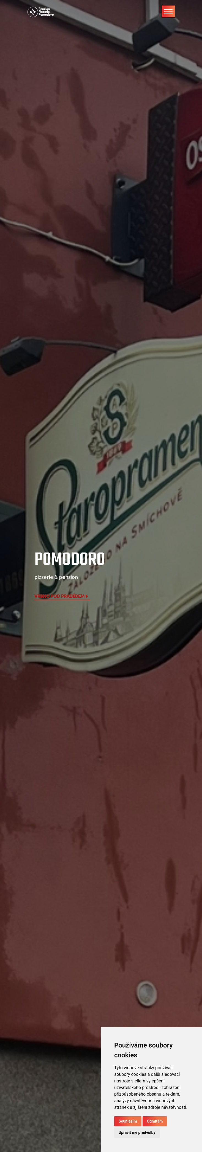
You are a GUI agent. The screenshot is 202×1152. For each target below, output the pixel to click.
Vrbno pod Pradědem (61, 596)
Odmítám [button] (155, 1121)
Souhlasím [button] (128, 1121)
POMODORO (69, 560)
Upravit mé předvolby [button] (137, 1132)
